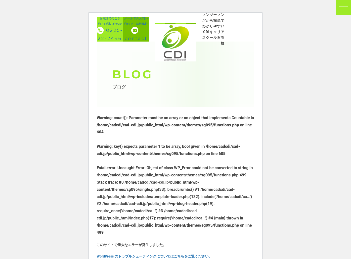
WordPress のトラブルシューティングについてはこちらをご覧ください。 (154, 256)
